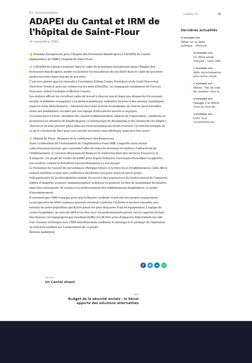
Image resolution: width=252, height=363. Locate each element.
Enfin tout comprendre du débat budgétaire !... (206, 120)
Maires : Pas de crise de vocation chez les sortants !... (206, 90)
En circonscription (43, 12)
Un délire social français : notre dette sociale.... (207, 59)
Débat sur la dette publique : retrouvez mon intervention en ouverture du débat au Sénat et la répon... (194, 44)
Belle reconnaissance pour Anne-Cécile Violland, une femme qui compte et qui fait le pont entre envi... (208, 74)
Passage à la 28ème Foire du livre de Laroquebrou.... (206, 105)
